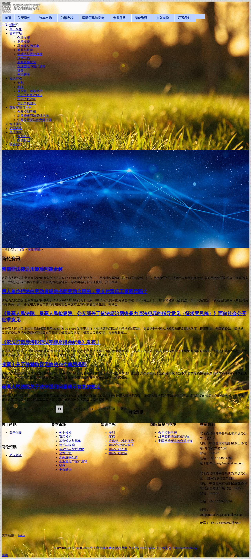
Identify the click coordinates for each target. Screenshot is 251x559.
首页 (21, 249)
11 (67, 409)
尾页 (123, 409)
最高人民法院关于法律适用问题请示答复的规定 (51, 386)
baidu (21, 535)
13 (83, 409)
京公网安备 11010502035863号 (176, 548)
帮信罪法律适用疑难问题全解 (32, 269)
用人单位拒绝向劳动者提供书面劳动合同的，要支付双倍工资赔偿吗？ (74, 291)
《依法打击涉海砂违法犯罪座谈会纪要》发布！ (51, 342)
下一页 (110, 409)
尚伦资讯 (34, 249)
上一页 (22, 409)
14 (91, 409)
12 (75, 409)
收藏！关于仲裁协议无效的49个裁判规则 (44, 364)
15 (99, 409)
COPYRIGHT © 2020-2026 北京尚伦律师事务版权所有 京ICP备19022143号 (105, 548)
